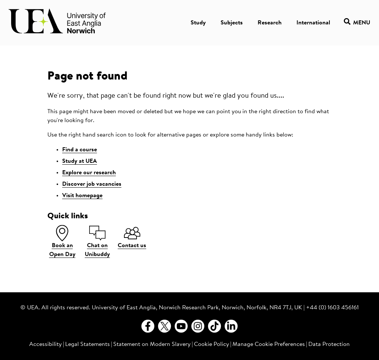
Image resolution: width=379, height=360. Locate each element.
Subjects (232, 23)
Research (270, 23)
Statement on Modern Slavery (152, 344)
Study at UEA (79, 161)
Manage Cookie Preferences (268, 344)
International (313, 23)
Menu (357, 22)
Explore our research (89, 173)
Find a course (79, 150)
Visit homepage (82, 196)
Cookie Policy (211, 344)
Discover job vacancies (91, 184)
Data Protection (329, 344)
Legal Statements (87, 344)
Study (198, 23)
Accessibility (45, 344)
